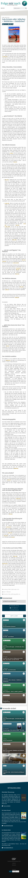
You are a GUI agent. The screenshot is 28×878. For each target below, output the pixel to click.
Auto (10, 871)
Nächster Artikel (14, 610)
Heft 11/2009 (14, 616)
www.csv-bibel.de (7, 806)
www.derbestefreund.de (8, 825)
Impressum (14, 863)
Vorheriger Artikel (14, 605)
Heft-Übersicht (14, 607)
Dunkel (17, 871)
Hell (13, 871)
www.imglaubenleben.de (8, 847)
